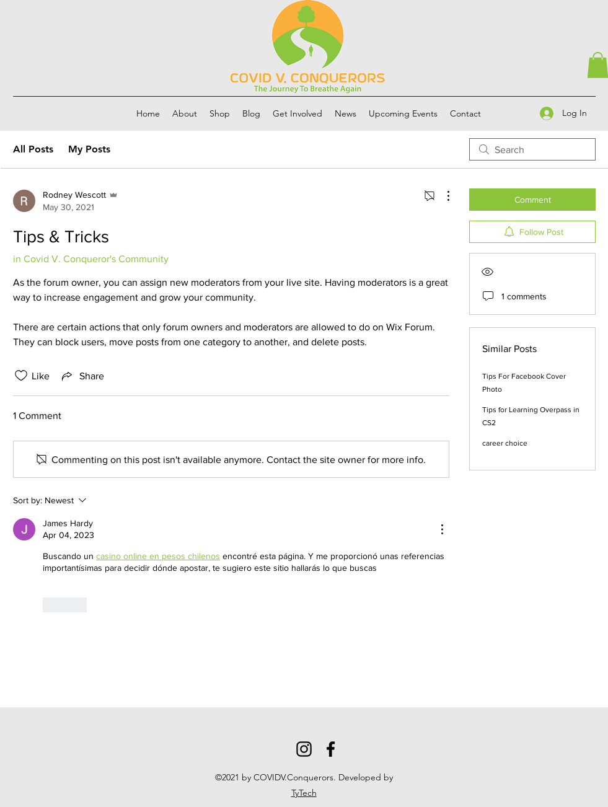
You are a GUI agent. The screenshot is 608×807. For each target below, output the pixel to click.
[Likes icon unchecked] (21, 375)
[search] (532, 149)
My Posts (89, 149)
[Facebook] (330, 749)
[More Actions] (441, 195)
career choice (504, 443)
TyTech (304, 792)
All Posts (33, 149)
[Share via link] (81, 375)
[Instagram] (304, 749)
